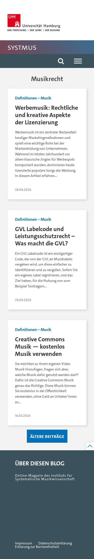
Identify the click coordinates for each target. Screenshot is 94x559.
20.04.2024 (23, 300)
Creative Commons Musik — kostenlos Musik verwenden (40, 346)
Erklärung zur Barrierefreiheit (37, 547)
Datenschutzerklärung (55, 543)
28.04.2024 (23, 190)
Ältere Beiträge (47, 436)
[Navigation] (77, 61)
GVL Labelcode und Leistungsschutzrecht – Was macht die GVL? (45, 236)
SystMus (22, 47)
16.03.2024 (22, 416)
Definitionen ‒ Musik (33, 98)
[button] (60, 61)
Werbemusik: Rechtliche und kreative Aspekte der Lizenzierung (46, 114)
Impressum (23, 543)
